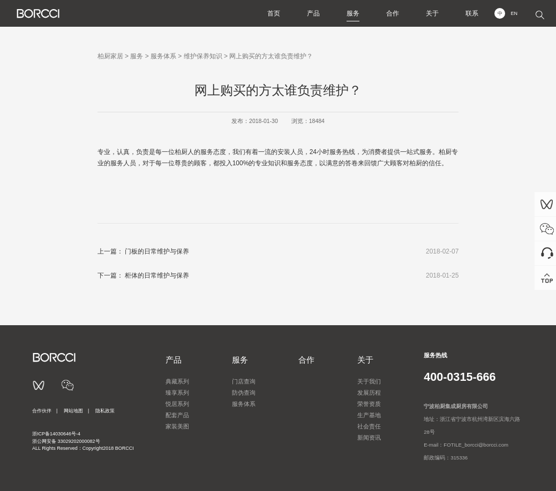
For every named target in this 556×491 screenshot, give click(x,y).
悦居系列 (177, 404)
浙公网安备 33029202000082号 (66, 441)
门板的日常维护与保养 (157, 251)
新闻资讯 (369, 437)
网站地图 (73, 410)
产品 (313, 13)
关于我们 (369, 381)
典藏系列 (177, 381)
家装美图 (177, 426)
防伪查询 (244, 392)
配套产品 (177, 415)
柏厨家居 (110, 56)
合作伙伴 (41, 410)
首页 (273, 13)
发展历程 (369, 392)
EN (513, 13)
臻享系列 (177, 392)
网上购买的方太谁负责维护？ (271, 56)
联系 (471, 13)
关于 (432, 13)
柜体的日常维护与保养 (157, 275)
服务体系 (163, 56)
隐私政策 (105, 410)
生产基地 (369, 415)
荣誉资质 (369, 404)
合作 (392, 13)
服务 (353, 13)
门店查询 (244, 381)
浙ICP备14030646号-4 (56, 433)
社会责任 (369, 426)
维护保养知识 (203, 56)
